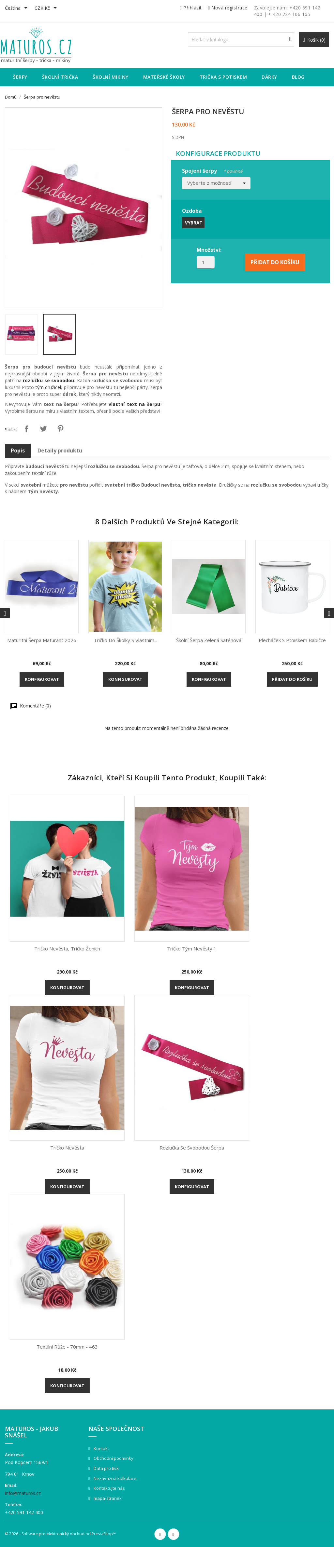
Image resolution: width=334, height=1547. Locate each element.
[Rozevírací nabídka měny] (47, 8)
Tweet (43, 428)
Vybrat (193, 223)
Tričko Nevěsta (67, 1147)
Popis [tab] (18, 450)
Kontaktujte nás (109, 1488)
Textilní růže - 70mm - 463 (67, 1346)
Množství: (209, 249)
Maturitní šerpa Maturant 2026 (41, 640)
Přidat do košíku (292, 679)
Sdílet (26, 428)
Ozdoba (192, 210)
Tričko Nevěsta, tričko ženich (67, 948)
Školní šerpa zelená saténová (208, 640)
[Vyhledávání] (241, 39)
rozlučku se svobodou (48, 380)
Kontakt (101, 1448)
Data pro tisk (106, 1468)
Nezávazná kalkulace (114, 1478)
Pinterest (60, 428)
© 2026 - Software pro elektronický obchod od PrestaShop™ (60, 1534)
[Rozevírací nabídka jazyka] (17, 8)
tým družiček (49, 387)
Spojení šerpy (212, 170)
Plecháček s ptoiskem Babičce (292, 640)
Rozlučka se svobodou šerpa (191, 1147)
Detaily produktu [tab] (60, 450)
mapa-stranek (107, 1498)
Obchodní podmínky (113, 1458)
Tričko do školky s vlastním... (125, 640)
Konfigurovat (42, 679)
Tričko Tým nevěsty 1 (192, 948)
